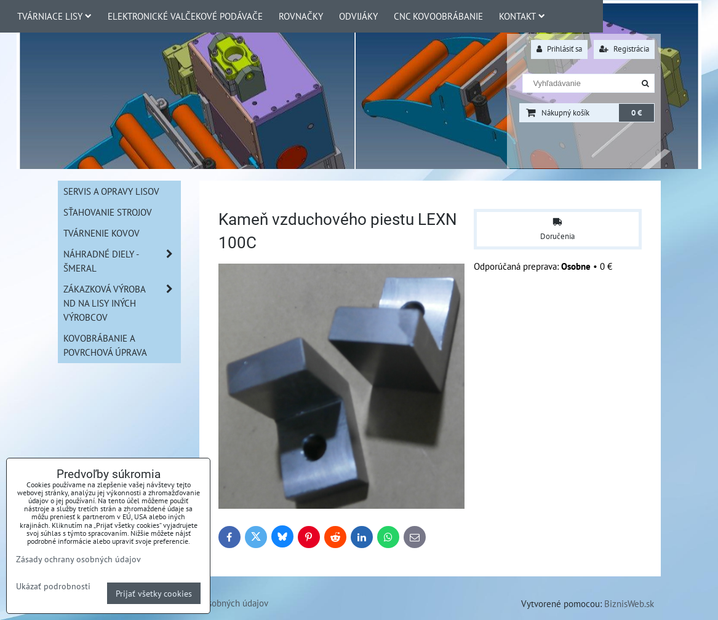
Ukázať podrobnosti (53, 586)
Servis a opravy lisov (111, 191)
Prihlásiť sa (559, 49)
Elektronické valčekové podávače (185, 16)
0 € (636, 113)
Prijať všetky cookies (154, 593)
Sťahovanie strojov (107, 212)
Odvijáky (358, 16)
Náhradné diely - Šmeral (121, 261)
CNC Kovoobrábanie (438, 16)
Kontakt (522, 16)
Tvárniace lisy (54, 16)
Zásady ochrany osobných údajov (78, 559)
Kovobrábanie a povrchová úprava (105, 345)
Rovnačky (301, 16)
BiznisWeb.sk (629, 603)
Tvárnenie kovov (101, 233)
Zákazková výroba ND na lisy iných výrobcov (121, 303)
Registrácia (624, 49)
